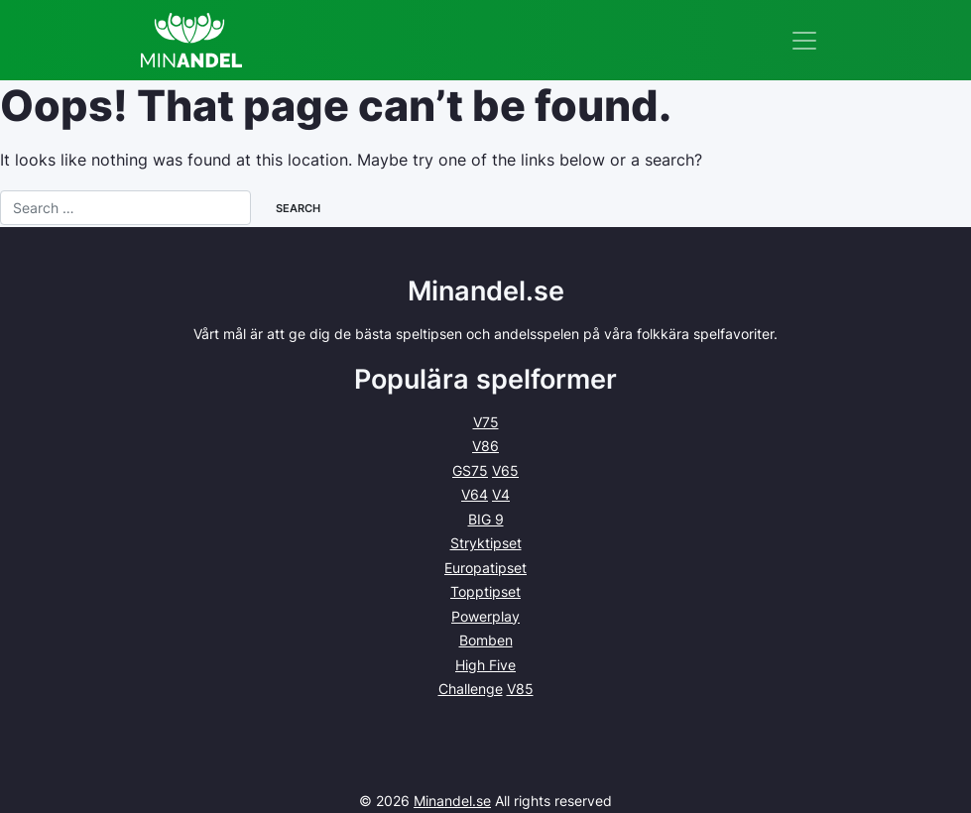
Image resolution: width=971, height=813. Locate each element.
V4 (501, 494)
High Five (485, 664)
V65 (505, 470)
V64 (474, 494)
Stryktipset (486, 542)
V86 (485, 445)
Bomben (486, 640)
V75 (486, 421)
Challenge (470, 688)
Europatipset (485, 567)
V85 (520, 688)
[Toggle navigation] (804, 40)
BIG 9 (486, 519)
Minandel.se (452, 800)
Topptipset (485, 591)
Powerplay (485, 616)
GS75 (470, 470)
